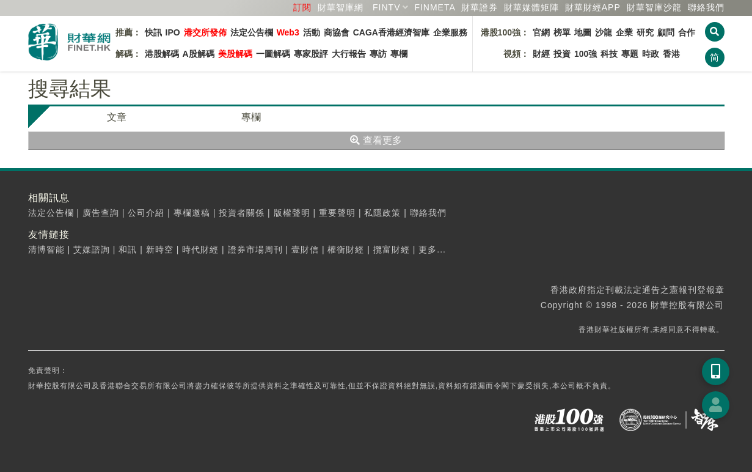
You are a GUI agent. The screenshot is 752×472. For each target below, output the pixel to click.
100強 (585, 54)
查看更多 (375, 140)
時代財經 (200, 249)
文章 (116, 117)
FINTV (386, 7)
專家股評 (311, 54)
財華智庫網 (340, 7)
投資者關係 (242, 213)
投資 (562, 54)
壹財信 (305, 249)
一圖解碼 (273, 54)
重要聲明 (337, 213)
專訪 (378, 54)
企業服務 (450, 32)
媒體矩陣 (531, 7)
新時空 (159, 249)
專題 (629, 54)
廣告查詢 (100, 213)
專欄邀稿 (191, 213)
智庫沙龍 (654, 7)
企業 (624, 32)
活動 (311, 32)
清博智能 (46, 249)
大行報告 (349, 54)
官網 (541, 32)
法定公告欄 (251, 32)
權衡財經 (345, 249)
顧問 (665, 32)
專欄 (398, 54)
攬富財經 (391, 249)
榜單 (562, 32)
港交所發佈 (205, 32)
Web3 (288, 32)
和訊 (128, 249)
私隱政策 (382, 213)
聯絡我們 (706, 7)
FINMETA (434, 7)
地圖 (582, 32)
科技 (609, 54)
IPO (173, 32)
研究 (645, 32)
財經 (541, 54)
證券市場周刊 (255, 249)
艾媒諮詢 (91, 249)
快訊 (153, 32)
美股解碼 (235, 54)
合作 (686, 32)
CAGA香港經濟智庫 (391, 32)
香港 (671, 54)
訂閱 (302, 7)
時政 (650, 54)
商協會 (336, 32)
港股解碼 (162, 54)
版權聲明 (292, 213)
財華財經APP (593, 7)
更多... (432, 249)
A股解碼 (198, 54)
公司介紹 (146, 213)
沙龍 (603, 32)
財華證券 (479, 7)
